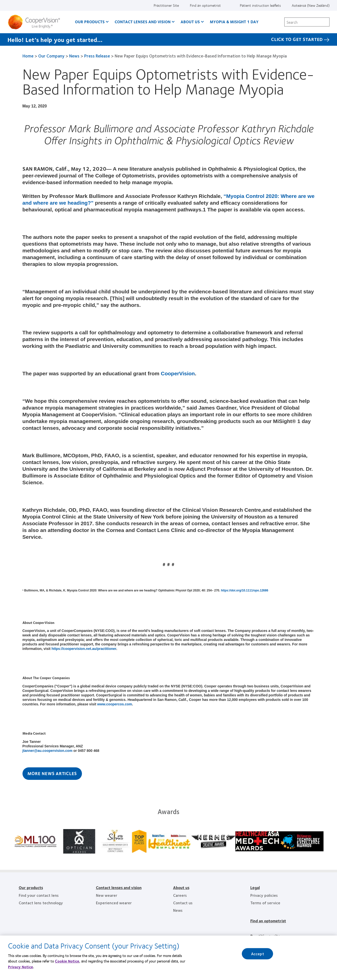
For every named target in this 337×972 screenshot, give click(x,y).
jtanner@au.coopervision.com (47, 751)
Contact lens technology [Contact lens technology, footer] (41, 903)
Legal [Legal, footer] (255, 887)
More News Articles (52, 773)
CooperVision (178, 373)
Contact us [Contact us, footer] (183, 903)
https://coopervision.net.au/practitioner (83, 649)
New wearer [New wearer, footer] (106, 895)
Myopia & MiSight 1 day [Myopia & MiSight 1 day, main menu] (234, 21)
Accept (257, 955)
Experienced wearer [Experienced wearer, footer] (114, 903)
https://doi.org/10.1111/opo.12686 (244, 590)
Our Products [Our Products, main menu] (90, 21)
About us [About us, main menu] (190, 21)
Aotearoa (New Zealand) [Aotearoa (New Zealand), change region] (311, 5)
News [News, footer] (178, 910)
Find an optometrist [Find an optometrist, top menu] (205, 5)
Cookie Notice (67, 963)
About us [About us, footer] (181, 887)
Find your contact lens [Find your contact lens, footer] (39, 895)
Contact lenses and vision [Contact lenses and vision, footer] (119, 887)
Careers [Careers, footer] (180, 895)
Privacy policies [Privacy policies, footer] (264, 895)
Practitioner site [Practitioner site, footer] (265, 936)
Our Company (51, 55)
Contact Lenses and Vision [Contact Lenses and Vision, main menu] (143, 21)
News (74, 55)
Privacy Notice (20, 969)
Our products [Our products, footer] (31, 887)
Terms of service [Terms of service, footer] (265, 903)
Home (27, 55)
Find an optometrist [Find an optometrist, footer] (268, 921)
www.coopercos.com (114, 704)
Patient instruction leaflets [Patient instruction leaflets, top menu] (260, 5)
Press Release (97, 55)
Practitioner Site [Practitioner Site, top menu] (166, 5)
